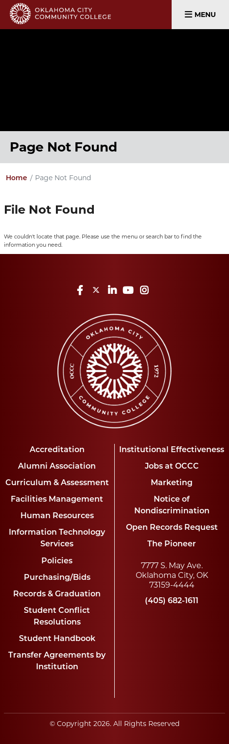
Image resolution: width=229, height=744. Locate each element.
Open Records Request (172, 527)
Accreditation (57, 449)
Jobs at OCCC (172, 466)
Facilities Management (57, 499)
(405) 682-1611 (171, 600)
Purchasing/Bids (57, 577)
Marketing (172, 482)
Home (16, 177)
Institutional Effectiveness (171, 449)
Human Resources (57, 515)
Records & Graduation (57, 593)
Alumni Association (57, 466)
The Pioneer (171, 543)
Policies (56, 560)
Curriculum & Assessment (57, 482)
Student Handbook (57, 638)
